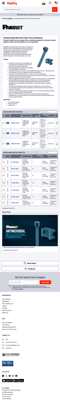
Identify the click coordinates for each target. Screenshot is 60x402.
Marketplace (5, 301)
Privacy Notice (18, 289)
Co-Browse (6, 348)
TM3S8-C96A (15, 133)
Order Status (5, 325)
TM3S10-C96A (15, 143)
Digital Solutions (7, 310)
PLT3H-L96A (15, 197)
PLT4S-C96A (15, 183)
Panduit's (6, 47)
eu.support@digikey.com (11, 345)
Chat (5, 340)
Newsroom (5, 312)
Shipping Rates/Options (9, 327)
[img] (12, 4)
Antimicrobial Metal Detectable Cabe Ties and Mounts (18, 247)
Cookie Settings (6, 398)
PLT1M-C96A (15, 190)
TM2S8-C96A (15, 123)
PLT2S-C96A (15, 162)
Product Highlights (7, 18)
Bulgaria (5, 388)
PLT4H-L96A (15, 203)
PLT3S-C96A (15, 175)
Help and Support (7, 322)
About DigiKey (6, 299)
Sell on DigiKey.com (7, 303)
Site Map (4, 308)
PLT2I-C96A (14, 169)
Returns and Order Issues (9, 329)
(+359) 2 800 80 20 (9, 342)
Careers (4, 306)
